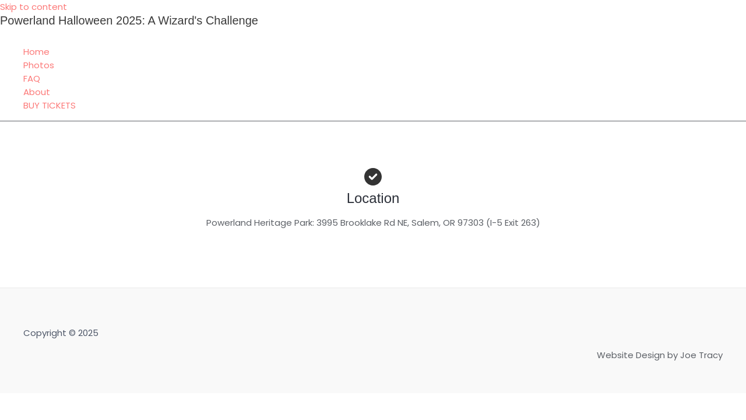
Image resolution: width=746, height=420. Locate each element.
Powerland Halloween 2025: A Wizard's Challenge (129, 20)
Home (36, 52)
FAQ (31, 78)
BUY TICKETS (49, 105)
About (36, 92)
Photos (38, 65)
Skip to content (33, 7)
